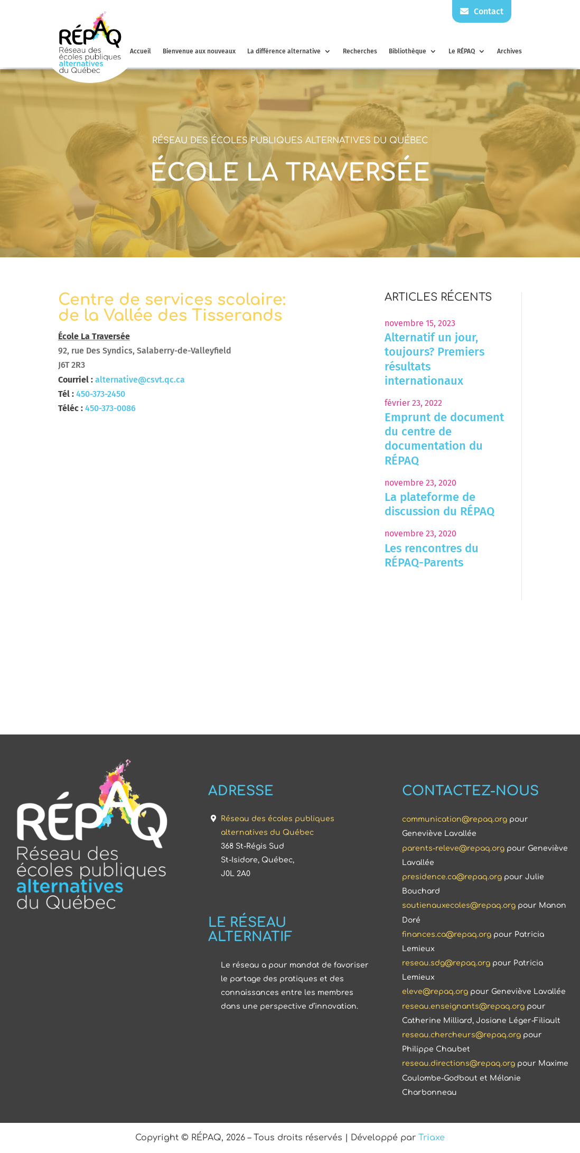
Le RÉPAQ (461, 51)
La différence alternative (284, 51)
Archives (509, 51)
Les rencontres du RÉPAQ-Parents (432, 555)
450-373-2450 (100, 394)
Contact (481, 11)
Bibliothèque (407, 51)
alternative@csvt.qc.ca (140, 380)
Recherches (360, 51)
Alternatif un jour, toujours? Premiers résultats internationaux (434, 359)
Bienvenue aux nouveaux (199, 51)
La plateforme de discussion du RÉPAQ (439, 504)
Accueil (140, 51)
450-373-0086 (110, 408)
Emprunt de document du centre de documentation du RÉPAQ (444, 439)
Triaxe (431, 1137)
